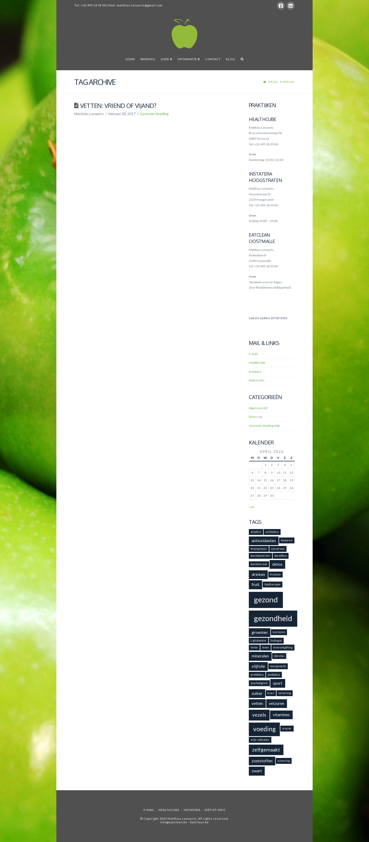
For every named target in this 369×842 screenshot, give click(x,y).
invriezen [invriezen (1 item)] (279, 632)
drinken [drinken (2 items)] (258, 574)
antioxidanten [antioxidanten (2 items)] (264, 540)
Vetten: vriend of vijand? (118, 105)
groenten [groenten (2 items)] (260, 632)
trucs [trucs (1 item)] (271, 693)
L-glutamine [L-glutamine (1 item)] (258, 640)
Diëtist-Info (256, 380)
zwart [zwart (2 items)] (257, 770)
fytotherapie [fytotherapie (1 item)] (272, 584)
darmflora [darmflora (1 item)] (280, 555)
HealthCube (257, 362)
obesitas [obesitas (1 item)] (279, 655)
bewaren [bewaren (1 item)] (287, 540)
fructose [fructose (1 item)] (275, 574)
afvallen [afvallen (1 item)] (256, 531)
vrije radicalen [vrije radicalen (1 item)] (260, 739)
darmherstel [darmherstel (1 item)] (259, 564)
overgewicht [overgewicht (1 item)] (278, 666)
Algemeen (256, 408)
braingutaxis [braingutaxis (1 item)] (259, 548)
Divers (253, 417)
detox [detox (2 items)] (277, 564)
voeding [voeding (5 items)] (264, 729)
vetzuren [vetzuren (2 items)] (276, 703)
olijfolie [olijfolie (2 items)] (258, 666)
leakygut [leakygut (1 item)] (276, 640)
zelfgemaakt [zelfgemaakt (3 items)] (266, 750)
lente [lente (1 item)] (254, 647)
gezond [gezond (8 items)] (266, 599)
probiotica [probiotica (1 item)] (274, 674)
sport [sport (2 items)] (277, 683)
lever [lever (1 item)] (265, 647)
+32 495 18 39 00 (93, 5)
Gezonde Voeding (154, 113)
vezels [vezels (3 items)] (259, 715)
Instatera (255, 371)
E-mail (253, 354)
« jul (251, 507)
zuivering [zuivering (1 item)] (284, 760)
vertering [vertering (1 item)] (284, 693)
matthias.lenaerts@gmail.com (139, 5)
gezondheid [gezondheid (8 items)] (273, 618)
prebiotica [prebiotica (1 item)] (257, 674)
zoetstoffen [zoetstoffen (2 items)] (262, 760)
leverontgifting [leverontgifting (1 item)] (283, 647)
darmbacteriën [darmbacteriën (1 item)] (260, 555)
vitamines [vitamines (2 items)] (281, 714)
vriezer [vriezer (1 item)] (287, 728)
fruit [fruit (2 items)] (255, 584)
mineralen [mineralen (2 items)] (260, 655)
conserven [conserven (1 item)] (278, 548)
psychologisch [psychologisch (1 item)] (259, 683)
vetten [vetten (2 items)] (257, 703)
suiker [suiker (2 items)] (257, 693)
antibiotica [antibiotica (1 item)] (272, 531)
